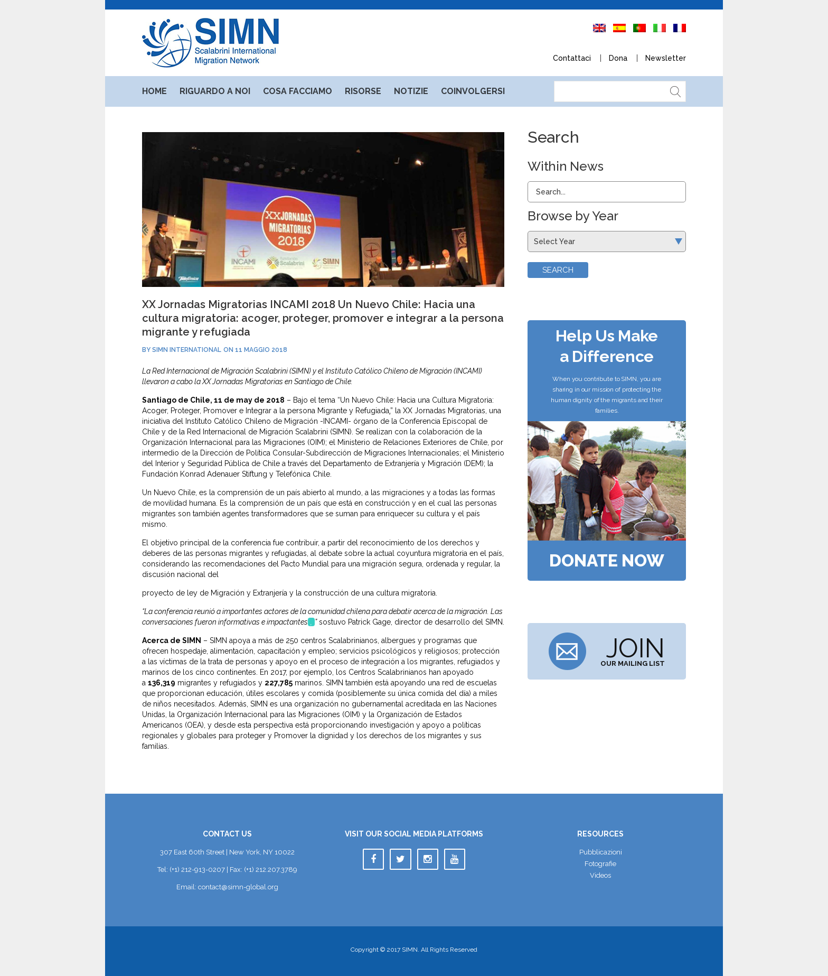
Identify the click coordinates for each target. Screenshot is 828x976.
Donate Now (606, 560)
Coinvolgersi (473, 91)
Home (154, 91)
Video (600, 875)
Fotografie (600, 864)
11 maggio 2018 (261, 350)
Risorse (363, 91)
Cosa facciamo (297, 91)
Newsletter (665, 58)
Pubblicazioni (600, 852)
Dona (618, 58)
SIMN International (186, 350)
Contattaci (572, 58)
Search (557, 270)
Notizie (411, 91)
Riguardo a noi (215, 91)
